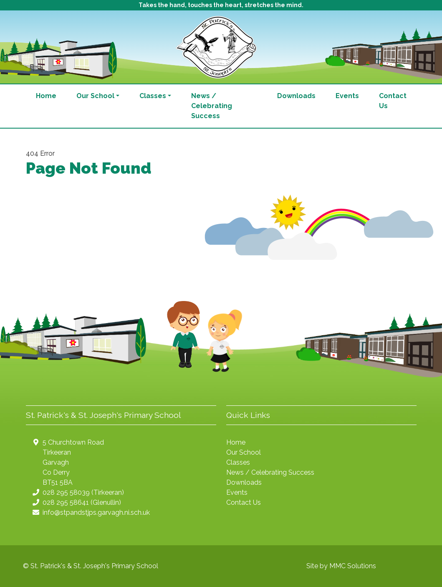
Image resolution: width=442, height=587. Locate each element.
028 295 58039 (66, 492)
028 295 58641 (66, 502)
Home (46, 96)
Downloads (296, 96)
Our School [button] (95, 96)
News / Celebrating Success (211, 106)
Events (347, 96)
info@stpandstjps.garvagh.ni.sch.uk (96, 512)
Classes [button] (152, 96)
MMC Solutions (352, 566)
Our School (243, 452)
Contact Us (393, 101)
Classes (238, 462)
